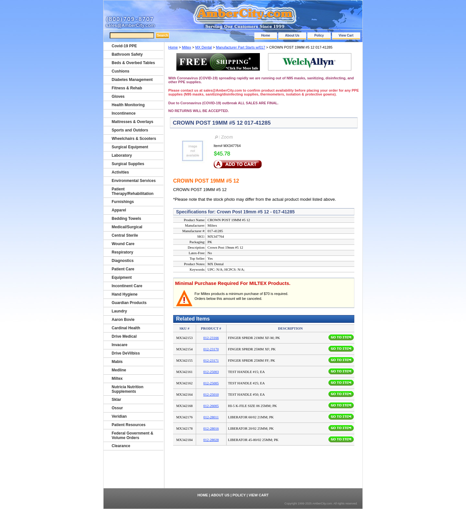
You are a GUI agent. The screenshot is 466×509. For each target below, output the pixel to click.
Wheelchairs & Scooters (134, 138)
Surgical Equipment (130, 147)
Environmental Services (134, 180)
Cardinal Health (126, 328)
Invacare (120, 345)
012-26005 (211, 406)
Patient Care (123, 269)
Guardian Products (129, 302)
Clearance (121, 446)
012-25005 (211, 383)
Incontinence (124, 113)
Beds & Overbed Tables (133, 63)
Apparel (119, 210)
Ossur (117, 408)
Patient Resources (129, 425)
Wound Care (123, 244)
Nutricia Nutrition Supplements (127, 389)
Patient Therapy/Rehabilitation (132, 191)
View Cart (346, 35)
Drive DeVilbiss (126, 353)
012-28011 (210, 417)
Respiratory (122, 252)
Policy (319, 35)
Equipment (122, 277)
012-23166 (211, 338)
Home (265, 35)
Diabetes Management (132, 79)
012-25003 (211, 372)
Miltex (186, 47)
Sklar (116, 399)
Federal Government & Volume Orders (132, 435)
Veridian (119, 416)
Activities (120, 172)
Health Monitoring (128, 105)
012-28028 (211, 440)
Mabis (117, 361)
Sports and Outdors (130, 130)
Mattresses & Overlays (132, 121)
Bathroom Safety (127, 54)
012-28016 (211, 428)
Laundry (119, 311)
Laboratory (122, 155)
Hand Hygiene (125, 294)
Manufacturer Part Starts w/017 (240, 47)
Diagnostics (123, 260)
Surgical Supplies (128, 164)
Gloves (118, 96)
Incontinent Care (127, 286)
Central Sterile (125, 235)
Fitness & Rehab (127, 88)
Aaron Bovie (123, 319)
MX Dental (203, 47)
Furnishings (123, 201)
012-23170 (211, 349)
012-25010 (211, 394)
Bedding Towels (126, 218)
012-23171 (211, 360)
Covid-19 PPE (124, 46)
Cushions (120, 71)
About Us (292, 35)
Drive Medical (124, 336)
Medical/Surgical (127, 227)
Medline (119, 370)
